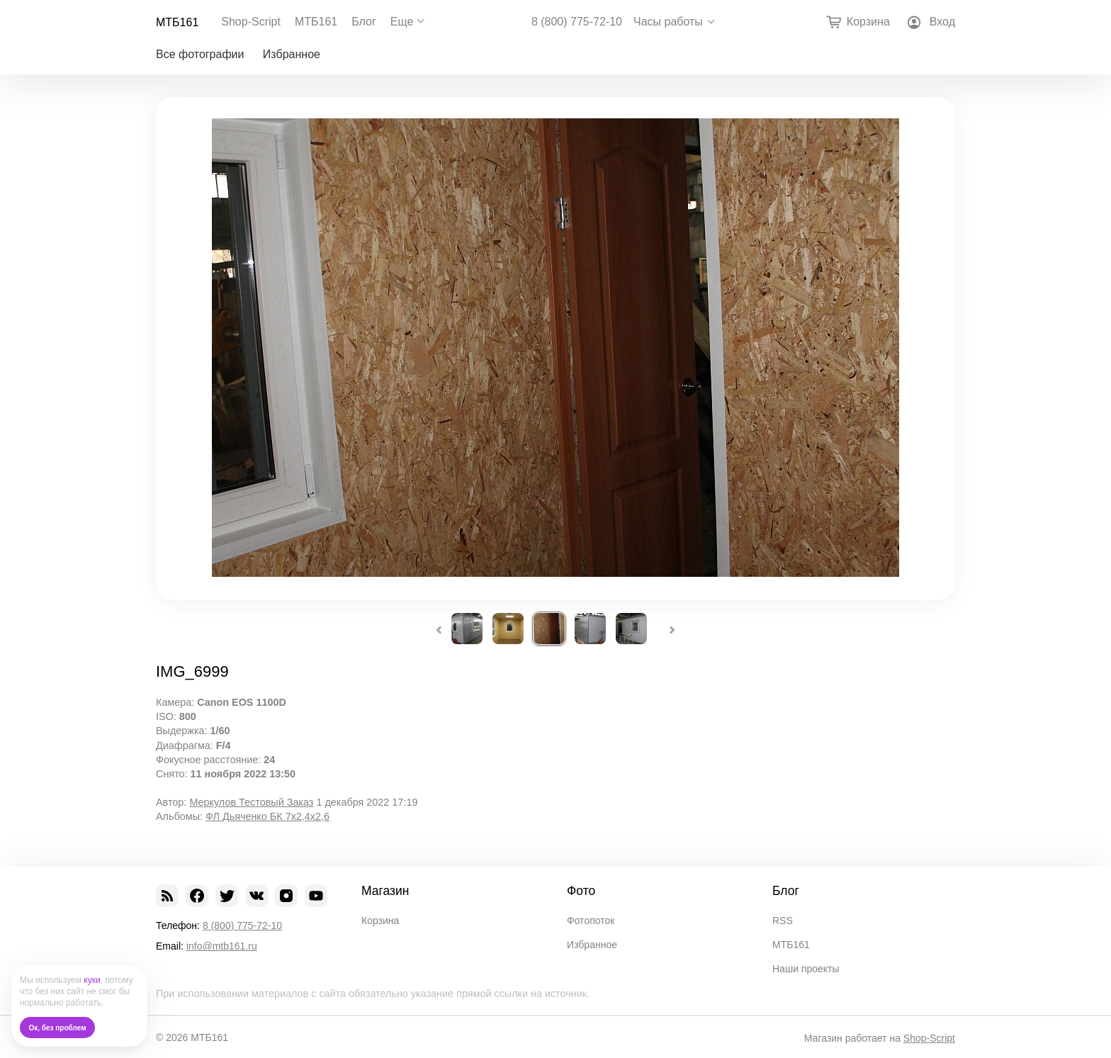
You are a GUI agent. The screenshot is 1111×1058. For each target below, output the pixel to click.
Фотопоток (590, 920)
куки (92, 980)
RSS (782, 920)
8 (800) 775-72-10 (576, 22)
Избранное (291, 54)
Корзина (380, 920)
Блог (363, 22)
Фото (581, 890)
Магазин (385, 890)
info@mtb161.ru (221, 946)
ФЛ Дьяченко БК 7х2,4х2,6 (267, 816)
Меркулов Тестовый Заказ (251, 802)
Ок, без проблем (57, 1028)
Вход (942, 22)
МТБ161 (177, 22)
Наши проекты (806, 968)
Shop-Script (251, 22)
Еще (402, 22)
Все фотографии (200, 54)
